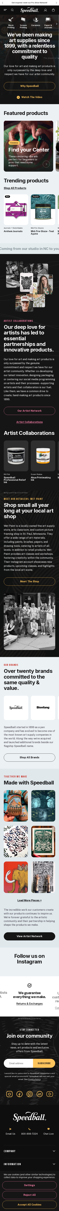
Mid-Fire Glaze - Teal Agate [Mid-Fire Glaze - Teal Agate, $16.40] (42, 232)
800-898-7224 (29, 1131)
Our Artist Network (29, 410)
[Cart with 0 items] (53, 10)
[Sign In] (45, 10)
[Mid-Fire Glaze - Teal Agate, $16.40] (43, 209)
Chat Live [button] (48, 1131)
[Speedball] (16, 707)
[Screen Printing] (23, 22)
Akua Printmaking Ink (41, 478)
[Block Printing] (11, 22)
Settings (29, 1185)
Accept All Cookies (29, 1204)
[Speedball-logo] (29, 10)
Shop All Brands (29, 757)
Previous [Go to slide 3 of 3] (2, 3)
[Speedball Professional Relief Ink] (16, 455)
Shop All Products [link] (15, 188)
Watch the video (31, 97)
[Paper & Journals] (48, 22)
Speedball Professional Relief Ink (15, 480)
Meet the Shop (29, 581)
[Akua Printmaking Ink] (43, 455)
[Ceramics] (36, 21)
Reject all (29, 1194)
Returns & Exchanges (29, 1003)
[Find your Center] (28, 146)
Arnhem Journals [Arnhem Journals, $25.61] (13, 231)
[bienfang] (43, 707)
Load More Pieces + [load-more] (29, 900)
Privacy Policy (34, 1079)
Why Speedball (29, 86)
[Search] (12, 9)
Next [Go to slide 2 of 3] (56, 3)
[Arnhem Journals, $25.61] (16, 209)
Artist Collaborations (29, 422)
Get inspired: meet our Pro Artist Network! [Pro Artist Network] (29, 3)
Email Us (10, 1131)
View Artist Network (29, 936)
